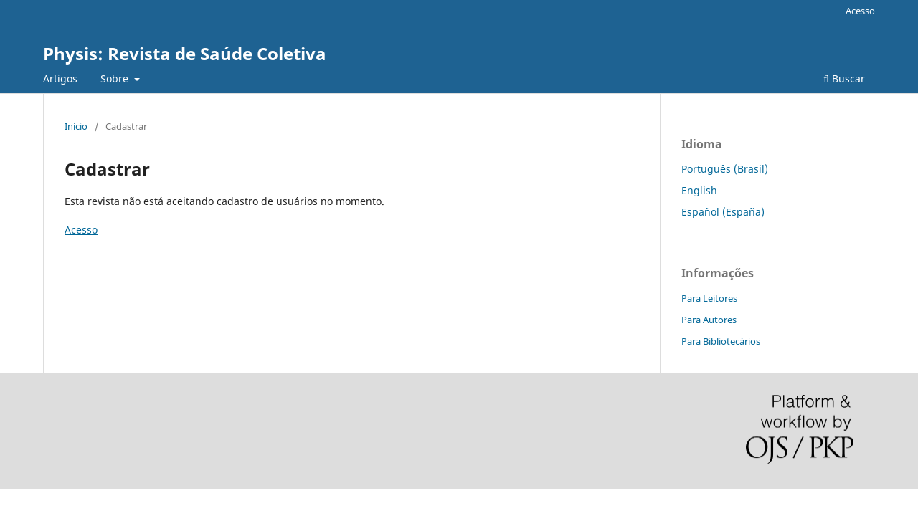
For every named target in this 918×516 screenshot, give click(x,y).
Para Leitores (709, 298)
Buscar (844, 78)
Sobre (115, 78)
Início (76, 126)
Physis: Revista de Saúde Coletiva (184, 53)
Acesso (860, 10)
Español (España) (723, 212)
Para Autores (709, 319)
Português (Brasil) (724, 169)
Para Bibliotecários (720, 341)
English (699, 190)
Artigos (60, 78)
